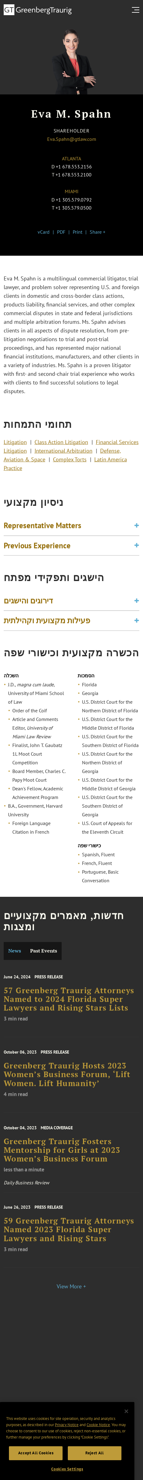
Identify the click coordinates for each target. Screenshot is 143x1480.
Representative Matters (42, 531)
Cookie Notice (98, 1441)
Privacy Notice (67, 1441)
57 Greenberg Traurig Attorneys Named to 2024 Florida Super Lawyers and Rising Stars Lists (69, 1008)
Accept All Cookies (36, 1469)
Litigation (15, 447)
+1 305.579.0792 (74, 200)
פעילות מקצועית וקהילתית (47, 626)
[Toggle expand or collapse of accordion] (136, 530)
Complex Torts (70, 464)
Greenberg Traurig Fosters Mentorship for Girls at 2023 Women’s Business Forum (62, 1160)
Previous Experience (37, 550)
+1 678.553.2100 (73, 174)
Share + (97, 232)
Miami (72, 191)
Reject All (94, 1469)
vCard (44, 232)
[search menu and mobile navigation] (136, 9)
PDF (61, 232)
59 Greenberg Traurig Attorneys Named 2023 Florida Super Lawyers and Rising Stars (69, 1239)
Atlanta (71, 158)
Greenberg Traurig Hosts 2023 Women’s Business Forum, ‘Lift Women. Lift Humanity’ (67, 1083)
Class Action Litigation (61, 447)
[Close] (126, 1428)
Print (77, 232)
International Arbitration (63, 456)
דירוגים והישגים (28, 606)
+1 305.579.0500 (73, 208)
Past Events (43, 951)
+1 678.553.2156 (74, 166)
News (14, 951)
